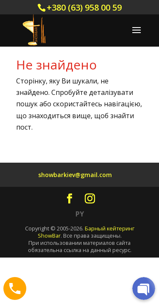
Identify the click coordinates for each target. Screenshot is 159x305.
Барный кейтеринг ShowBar (86, 232)
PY (79, 214)
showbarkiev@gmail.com (75, 175)
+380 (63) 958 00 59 (84, 7)
